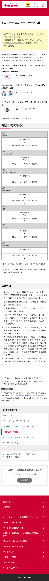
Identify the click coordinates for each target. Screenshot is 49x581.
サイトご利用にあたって (13, 528)
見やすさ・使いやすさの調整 (15, 541)
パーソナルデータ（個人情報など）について (21, 517)
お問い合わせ (8, 562)
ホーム (6, 454)
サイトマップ (8, 552)
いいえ (33, 474)
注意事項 (27, 118)
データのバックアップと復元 (15, 421)
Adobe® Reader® (24, 395)
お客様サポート (10, 410)
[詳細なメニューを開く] (43, 5)
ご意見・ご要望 (9, 557)
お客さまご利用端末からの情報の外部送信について (22, 534)
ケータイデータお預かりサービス (17, 437)
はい (18, 474)
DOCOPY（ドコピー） (12, 443)
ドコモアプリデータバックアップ (17, 426)
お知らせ (6, 502)
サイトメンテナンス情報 (24, 547)
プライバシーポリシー (12, 523)
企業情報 (6, 507)
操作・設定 (7, 415)
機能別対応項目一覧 (11, 118)
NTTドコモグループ (24, 568)
